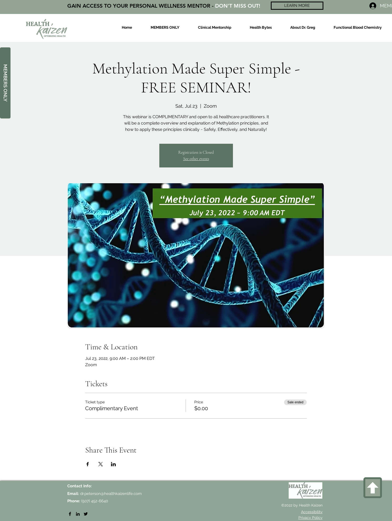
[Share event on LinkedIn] (113, 464)
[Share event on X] (100, 464)
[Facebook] (70, 514)
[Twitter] (85, 514)
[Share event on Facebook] (87, 464)
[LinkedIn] (77, 514)
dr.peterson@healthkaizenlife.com (111, 493)
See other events (196, 158)
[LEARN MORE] (297, 6)
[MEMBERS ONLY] (5, 82)
